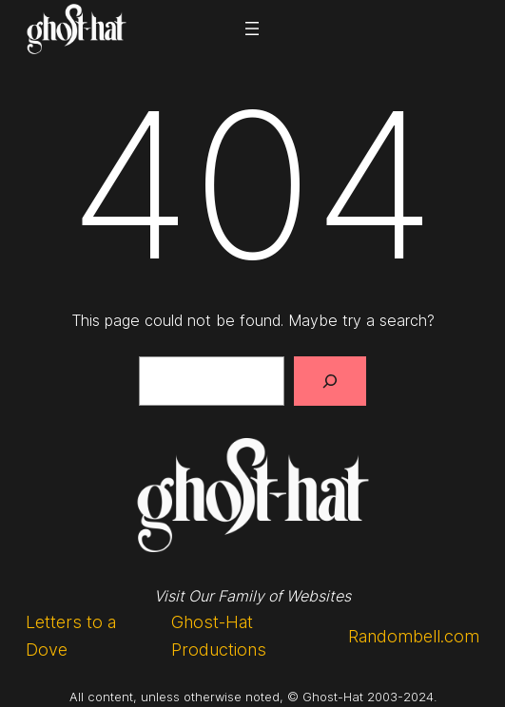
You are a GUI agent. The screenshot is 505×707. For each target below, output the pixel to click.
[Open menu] (252, 28)
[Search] (330, 381)
